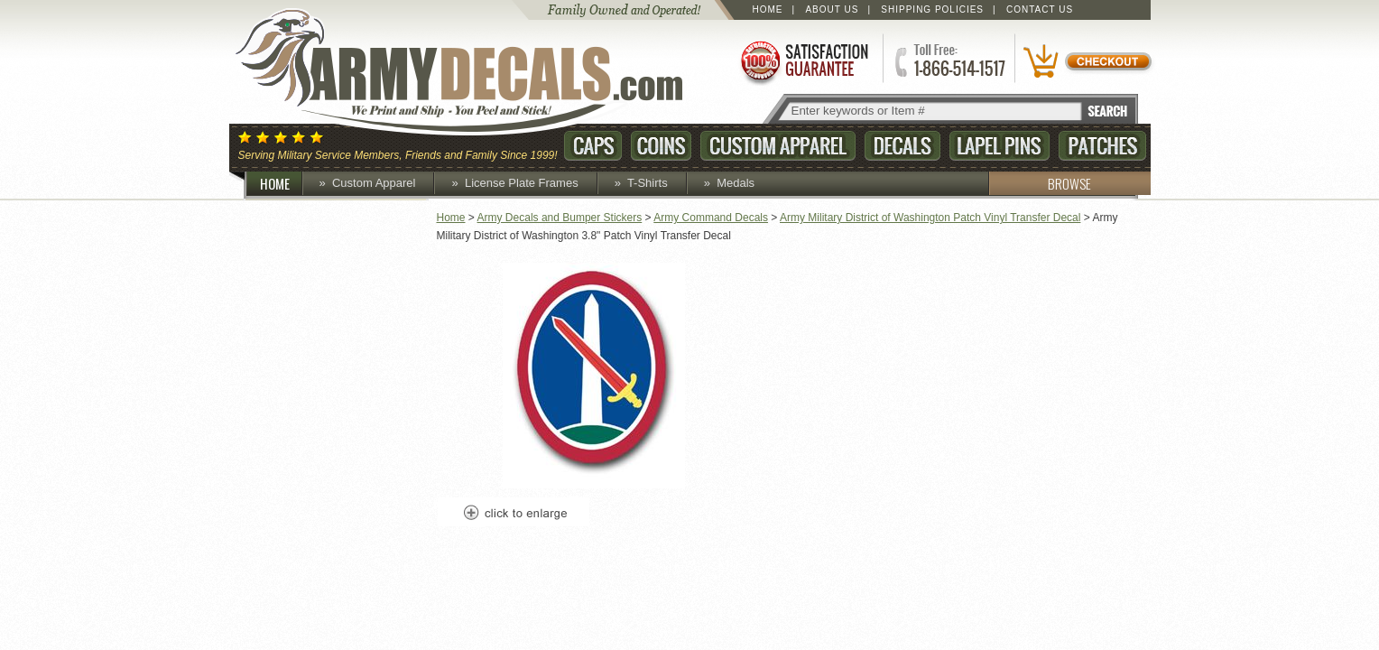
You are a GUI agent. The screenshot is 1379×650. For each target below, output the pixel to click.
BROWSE (1039, 183)
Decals (902, 146)
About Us (831, 9)
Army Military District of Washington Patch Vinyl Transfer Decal (930, 217)
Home (768, 9)
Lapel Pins (999, 146)
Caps (593, 146)
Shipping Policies (932, 9)
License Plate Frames (521, 183)
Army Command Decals (710, 217)
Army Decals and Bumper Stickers (560, 217)
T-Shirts (647, 183)
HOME (281, 183)
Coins (661, 146)
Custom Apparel (778, 146)
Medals (735, 183)
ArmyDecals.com (476, 72)
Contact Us (1039, 9)
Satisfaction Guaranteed (803, 61)
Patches (1102, 146)
